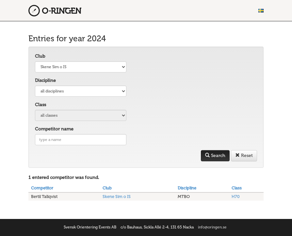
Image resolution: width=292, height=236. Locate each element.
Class (40, 105)
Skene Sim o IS (117, 196)
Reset (244, 155)
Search (215, 155)
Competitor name (54, 129)
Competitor (42, 188)
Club (40, 56)
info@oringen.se (212, 227)
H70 (236, 196)
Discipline (45, 80)
